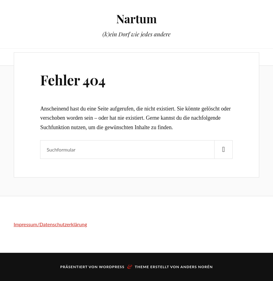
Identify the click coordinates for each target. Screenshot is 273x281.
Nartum (136, 18)
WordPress (111, 266)
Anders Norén (197, 266)
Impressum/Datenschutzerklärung (50, 224)
